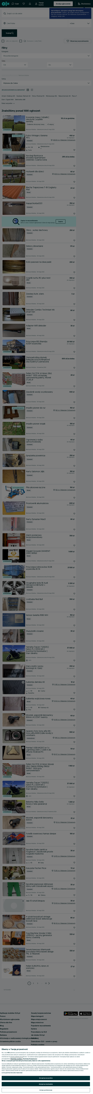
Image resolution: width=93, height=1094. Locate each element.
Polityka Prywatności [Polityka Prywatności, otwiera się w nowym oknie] (30, 1059)
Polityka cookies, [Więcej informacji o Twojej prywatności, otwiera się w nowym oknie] (17, 1059)
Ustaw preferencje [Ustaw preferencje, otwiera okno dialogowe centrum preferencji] (45, 1090)
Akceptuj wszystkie (45, 1078)
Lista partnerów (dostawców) (12, 1072)
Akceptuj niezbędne (46, 1084)
